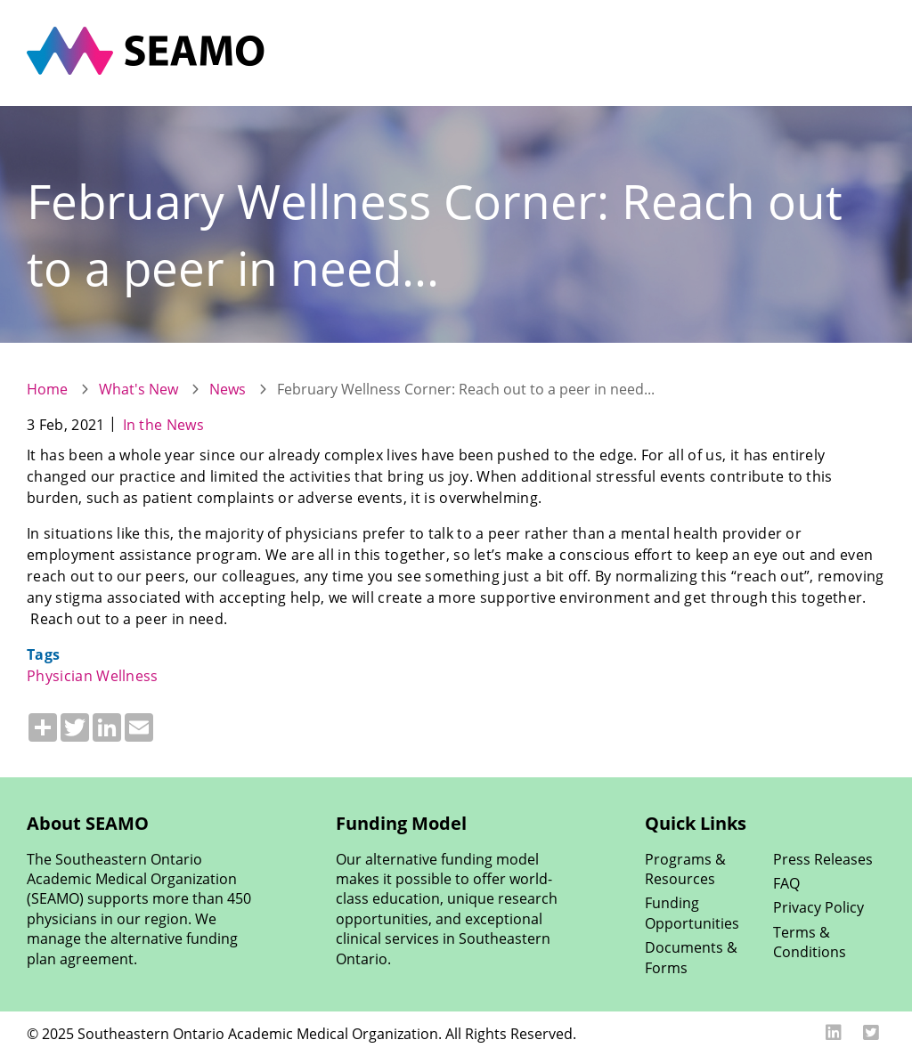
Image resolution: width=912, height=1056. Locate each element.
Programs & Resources (685, 869)
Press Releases (823, 859)
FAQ (786, 883)
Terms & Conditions (809, 942)
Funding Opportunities (692, 912)
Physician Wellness (93, 676)
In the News (164, 425)
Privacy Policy (818, 907)
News (227, 389)
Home (47, 389)
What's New (138, 389)
